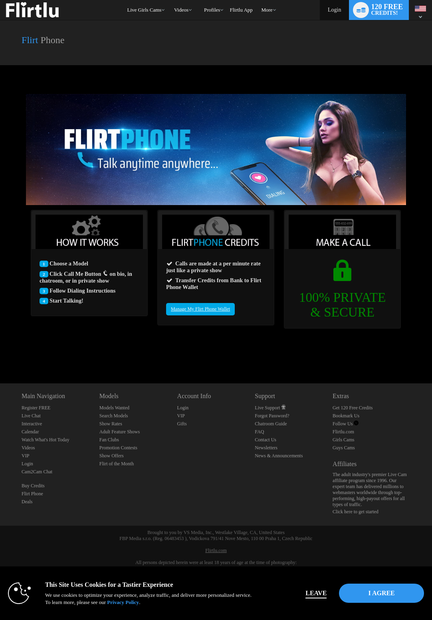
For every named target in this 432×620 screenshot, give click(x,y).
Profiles (212, 10)
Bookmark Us (346, 416)
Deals (27, 501)
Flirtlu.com (343, 432)
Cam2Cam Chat (37, 471)
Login (334, 10)
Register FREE (36, 408)
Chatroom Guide (271, 424)
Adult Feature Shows (119, 432)
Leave (306, 593)
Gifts (182, 424)
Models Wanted (114, 408)
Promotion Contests (118, 448)
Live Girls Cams (144, 10)
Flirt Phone (32, 493)
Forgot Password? (272, 416)
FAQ (259, 432)
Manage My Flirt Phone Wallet (200, 309)
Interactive (32, 424)
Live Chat (31, 416)
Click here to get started (355, 511)
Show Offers (111, 456)
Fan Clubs (109, 440)
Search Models (113, 416)
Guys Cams (344, 448)
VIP (25, 456)
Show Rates (110, 424)
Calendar (30, 432)
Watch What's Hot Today (45, 440)
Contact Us (265, 440)
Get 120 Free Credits (353, 408)
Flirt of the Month (116, 463)
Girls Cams (343, 440)
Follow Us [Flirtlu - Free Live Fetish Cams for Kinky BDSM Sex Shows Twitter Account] (346, 424)
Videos (181, 10)
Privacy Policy (140, 602)
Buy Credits (33, 485)
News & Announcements (279, 456)
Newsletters (266, 448)
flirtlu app (241, 10)
